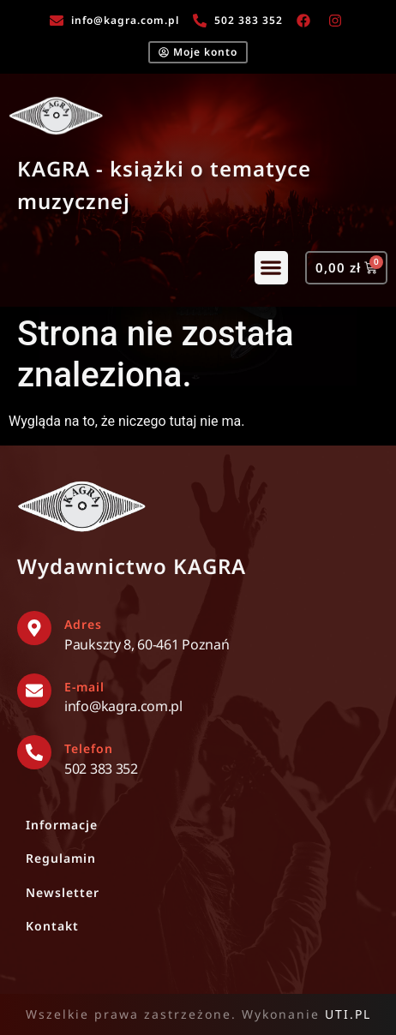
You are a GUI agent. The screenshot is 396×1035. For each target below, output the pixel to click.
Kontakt (52, 926)
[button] (271, 267)
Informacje (62, 825)
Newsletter (62, 892)
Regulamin (61, 858)
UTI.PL (348, 1014)
